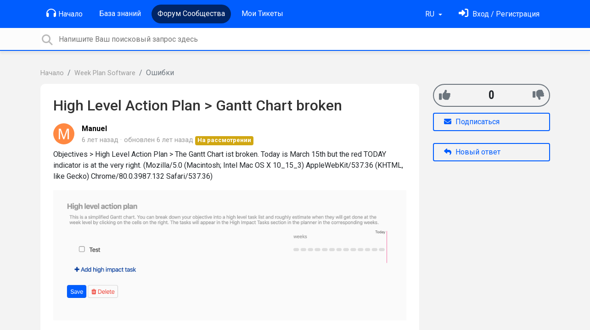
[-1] (538, 95)
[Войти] (499, 14)
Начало (64, 13)
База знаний (120, 13)
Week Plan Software (104, 73)
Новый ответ (472, 152)
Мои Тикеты (262, 13)
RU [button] (430, 14)
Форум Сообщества (191, 13)
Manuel (94, 128)
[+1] (444, 95)
